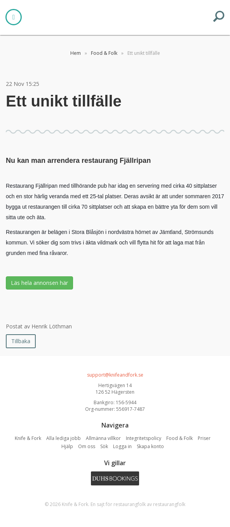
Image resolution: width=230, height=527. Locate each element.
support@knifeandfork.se (115, 375)
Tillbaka (20, 341)
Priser (204, 438)
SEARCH (219, 16)
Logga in (122, 446)
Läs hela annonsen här (39, 282)
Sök (104, 446)
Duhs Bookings (115, 478)
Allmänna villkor (103, 438)
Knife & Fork (115, 16)
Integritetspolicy (143, 438)
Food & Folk (179, 438)
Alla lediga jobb (63, 438)
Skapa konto (150, 446)
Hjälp (67, 446)
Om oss (86, 446)
